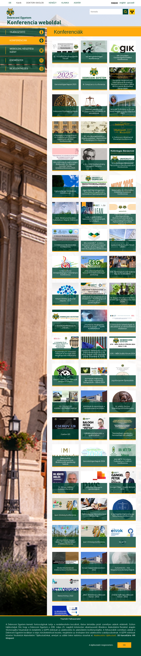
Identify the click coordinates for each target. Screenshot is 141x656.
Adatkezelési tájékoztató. (105, 635)
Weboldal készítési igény (22, 50)
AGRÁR (77, 3)
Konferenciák (18, 40)
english (123, 3)
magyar (114, 3)
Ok (124, 645)
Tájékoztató (17, 32)
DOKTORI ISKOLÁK (35, 3)
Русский (130, 3)
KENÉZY (52, 3)
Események (16, 60)
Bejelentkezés (19, 68)
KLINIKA (65, 3)
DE (10, 3)
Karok (18, 3)
